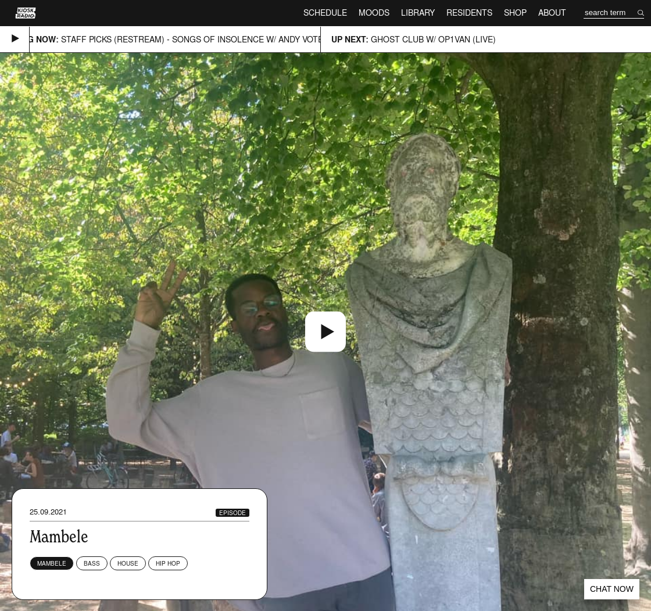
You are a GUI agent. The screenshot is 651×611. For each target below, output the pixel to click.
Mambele (51, 563)
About (552, 12)
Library (418, 12)
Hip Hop (168, 563)
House (127, 563)
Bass (92, 563)
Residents (469, 12)
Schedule (325, 12)
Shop (515, 12)
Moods (374, 12)
